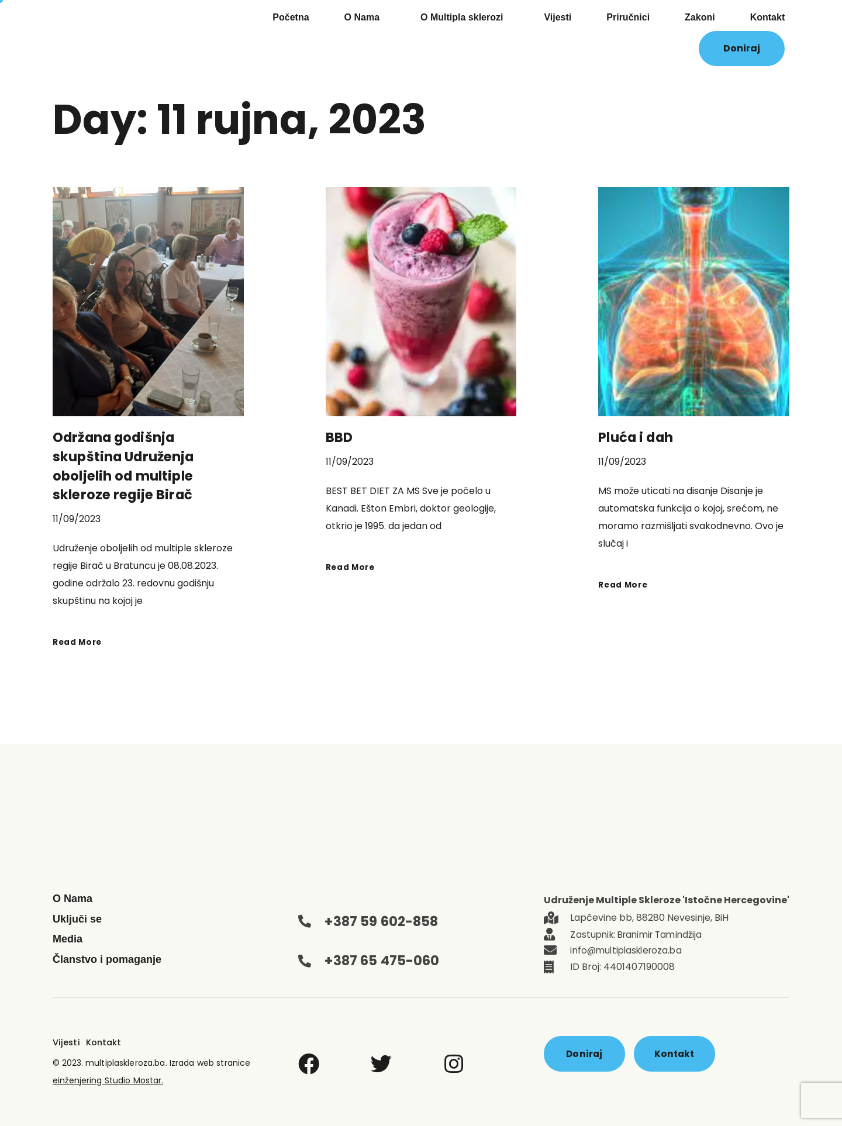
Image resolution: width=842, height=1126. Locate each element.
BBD (339, 437)
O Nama (364, 17)
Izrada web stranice (207, 1059)
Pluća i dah (638, 437)
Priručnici (628, 17)
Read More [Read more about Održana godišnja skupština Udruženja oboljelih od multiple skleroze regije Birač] (79, 640)
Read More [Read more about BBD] (352, 566)
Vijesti (557, 17)
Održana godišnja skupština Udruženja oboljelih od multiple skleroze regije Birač (127, 465)
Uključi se (77, 917)
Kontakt (767, 17)
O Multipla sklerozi (464, 17)
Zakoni (700, 17)
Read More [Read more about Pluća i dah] (624, 583)
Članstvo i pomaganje (107, 957)
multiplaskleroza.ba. (126, 1059)
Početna (290, 17)
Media (67, 938)
